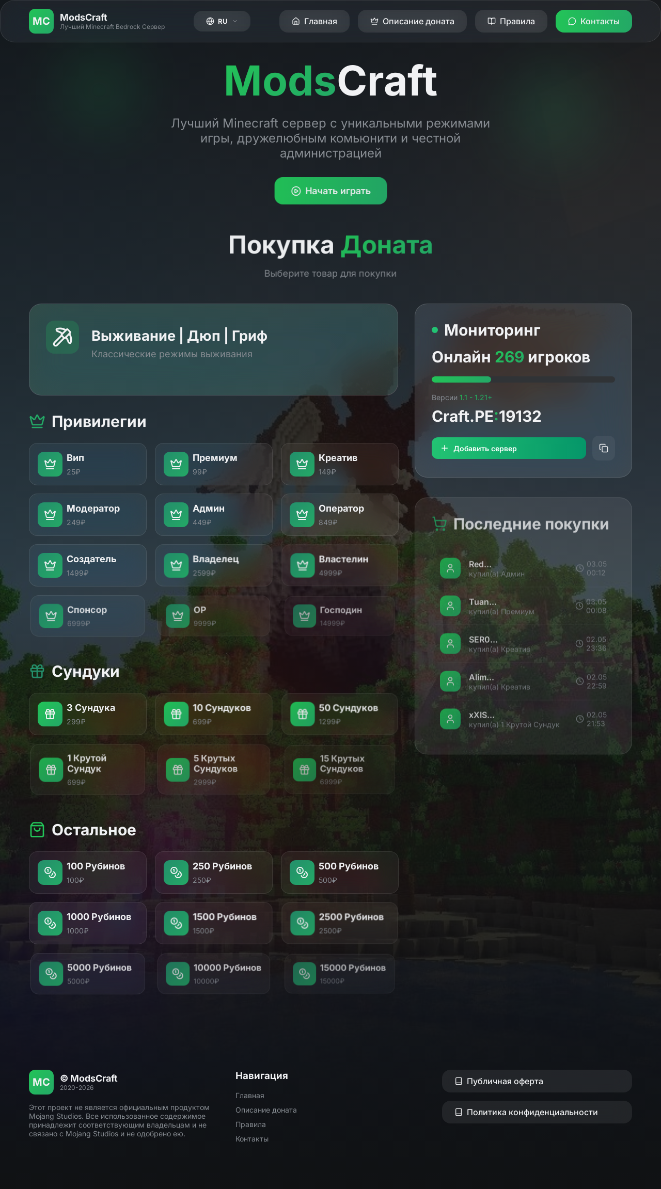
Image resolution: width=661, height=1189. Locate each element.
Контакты (252, 1138)
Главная (249, 1095)
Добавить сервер (478, 448)
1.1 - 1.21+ (476, 397)
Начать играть (330, 191)
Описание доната (266, 1109)
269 (509, 357)
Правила (250, 1124)
